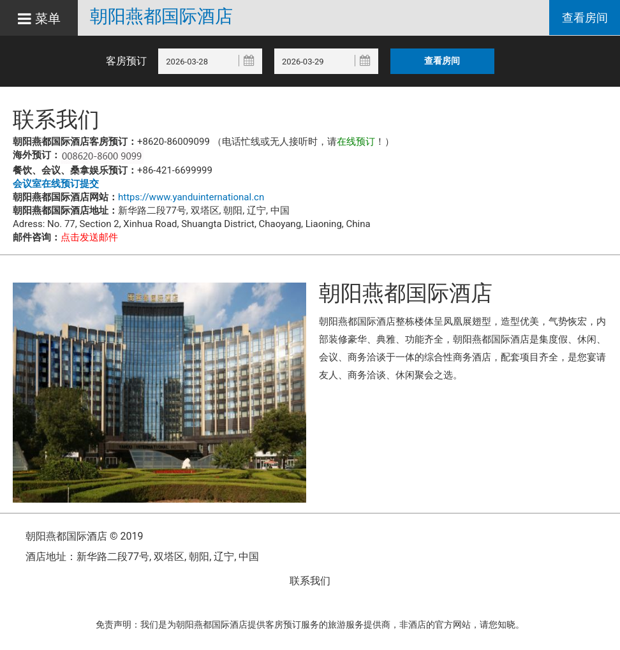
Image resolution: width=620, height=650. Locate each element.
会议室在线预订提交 (56, 183)
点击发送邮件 (89, 237)
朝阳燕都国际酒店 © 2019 (84, 536)
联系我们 (310, 581)
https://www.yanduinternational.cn (191, 197)
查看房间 (584, 18)
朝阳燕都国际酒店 (165, 17)
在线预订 (356, 141)
